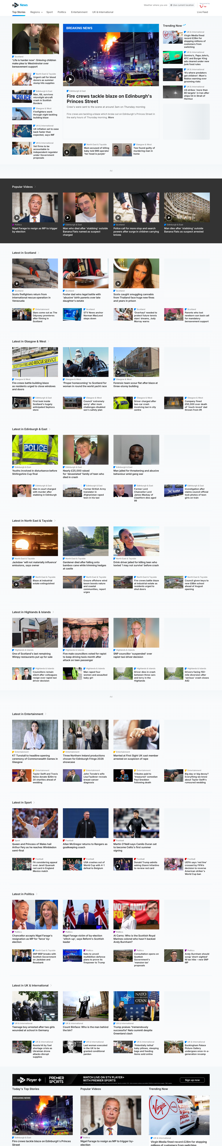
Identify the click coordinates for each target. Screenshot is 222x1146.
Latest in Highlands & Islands (33, 612)
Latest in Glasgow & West (31, 341)
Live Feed (202, 12)
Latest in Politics (25, 894)
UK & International (102, 12)
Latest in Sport (23, 802)
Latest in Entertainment (29, 714)
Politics (62, 12)
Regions (35, 12)
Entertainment (79, 12)
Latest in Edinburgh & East (31, 429)
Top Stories (18, 12)
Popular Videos (24, 186)
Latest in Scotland (26, 252)
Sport (49, 12)
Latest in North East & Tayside (34, 520)
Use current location (182, 5)
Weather (148, 5)
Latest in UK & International (32, 985)
